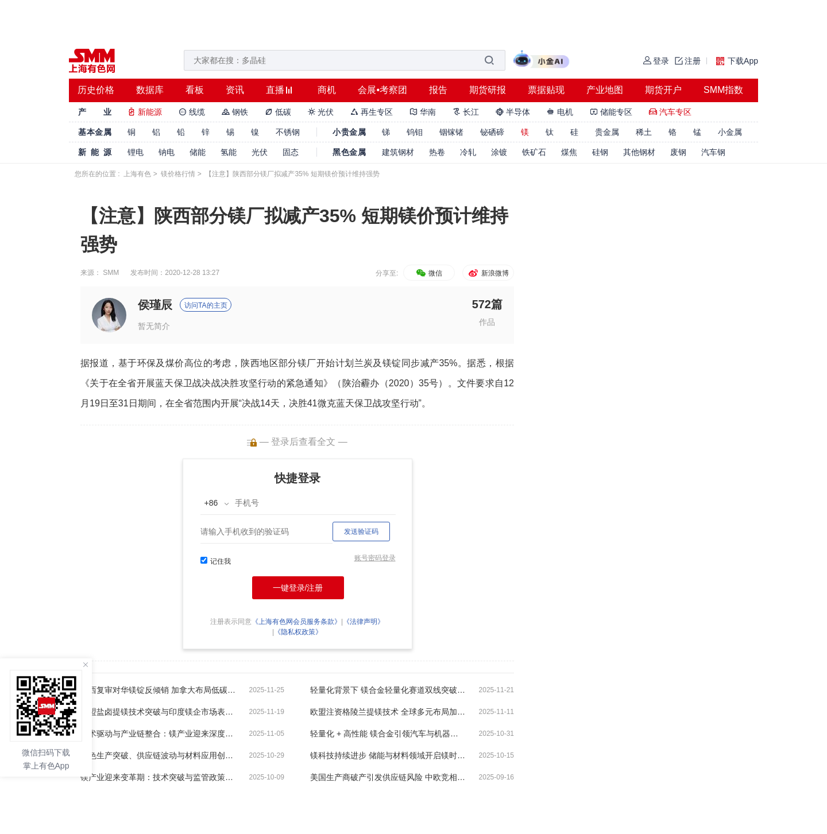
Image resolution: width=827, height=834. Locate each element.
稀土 (644, 132)
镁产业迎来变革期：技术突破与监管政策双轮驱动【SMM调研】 (157, 777)
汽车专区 (670, 112)
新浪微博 (487, 273)
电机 (560, 112)
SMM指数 (723, 90)
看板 (195, 90)
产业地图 (604, 90)
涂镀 (499, 152)
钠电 (167, 152)
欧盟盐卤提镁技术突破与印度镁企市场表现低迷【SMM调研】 (157, 711)
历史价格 (96, 90)
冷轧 (468, 152)
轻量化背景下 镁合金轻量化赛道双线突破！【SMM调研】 (387, 690)
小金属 (730, 132)
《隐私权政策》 (298, 632)
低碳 (278, 112)
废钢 (678, 152)
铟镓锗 (451, 132)
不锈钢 (288, 132)
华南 (422, 112)
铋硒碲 (492, 132)
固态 (291, 152)
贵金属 (607, 132)
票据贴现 (546, 90)
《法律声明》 (363, 622)
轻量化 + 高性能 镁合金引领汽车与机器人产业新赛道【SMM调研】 (387, 733)
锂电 (135, 152)
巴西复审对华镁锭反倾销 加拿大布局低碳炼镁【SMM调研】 (157, 690)
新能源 (144, 112)
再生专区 (371, 112)
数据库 (150, 90)
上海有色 (137, 174)
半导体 (513, 112)
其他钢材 (639, 152)
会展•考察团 (382, 90)
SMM (111, 273)
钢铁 (235, 112)
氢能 (229, 152)
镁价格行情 (178, 174)
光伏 (321, 112)
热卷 (437, 152)
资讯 (235, 90)
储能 (198, 152)
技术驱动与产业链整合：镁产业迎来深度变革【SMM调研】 (157, 733)
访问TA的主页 (205, 305)
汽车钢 (713, 152)
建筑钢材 (398, 152)
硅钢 (600, 152)
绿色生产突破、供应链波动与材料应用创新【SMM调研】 (157, 755)
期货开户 (663, 90)
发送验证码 (361, 531)
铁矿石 (534, 152)
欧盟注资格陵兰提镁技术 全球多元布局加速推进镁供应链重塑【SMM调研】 (387, 711)
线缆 (192, 112)
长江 (466, 112)
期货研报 (487, 90)
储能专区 (611, 112)
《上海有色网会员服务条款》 (296, 622)
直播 (275, 90)
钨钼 (415, 132)
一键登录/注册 (298, 587)
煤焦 (569, 152)
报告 (438, 90)
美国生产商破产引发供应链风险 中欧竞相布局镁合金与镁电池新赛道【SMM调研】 (387, 777)
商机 (327, 90)
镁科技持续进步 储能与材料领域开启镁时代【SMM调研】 (387, 755)
